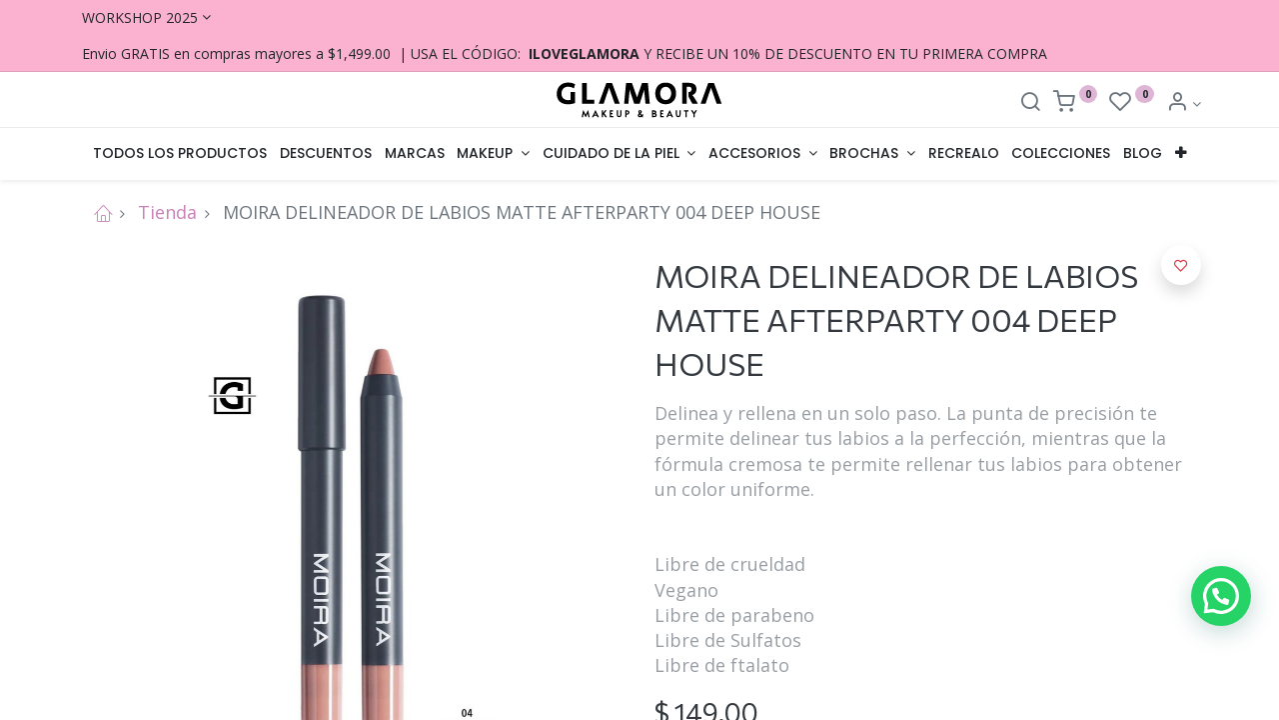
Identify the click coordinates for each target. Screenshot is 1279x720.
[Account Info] (1183, 103)
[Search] (1030, 103)
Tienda (167, 212)
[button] (1181, 154)
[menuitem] (180, 154)
